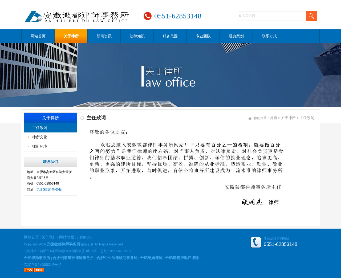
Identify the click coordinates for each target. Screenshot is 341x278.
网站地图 (66, 237)
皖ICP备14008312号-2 (42, 265)
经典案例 (236, 36)
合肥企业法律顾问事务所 (116, 258)
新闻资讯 (104, 36)
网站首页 (38, 36)
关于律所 (71, 36)
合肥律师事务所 (49, 189)
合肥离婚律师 (151, 258)
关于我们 (49, 237)
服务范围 (170, 36)
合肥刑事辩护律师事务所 (73, 258)
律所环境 (39, 146)
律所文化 (39, 137)
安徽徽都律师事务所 (63, 244)
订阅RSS (84, 237)
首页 (273, 118)
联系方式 (269, 36)
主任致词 (39, 128)
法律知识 (137, 36)
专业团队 (203, 36)
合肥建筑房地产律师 (182, 258)
